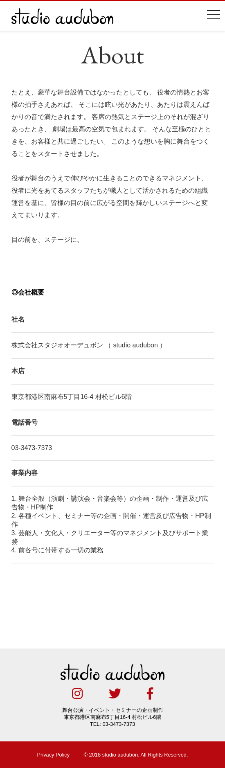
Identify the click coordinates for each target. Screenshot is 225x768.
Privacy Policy (53, 755)
